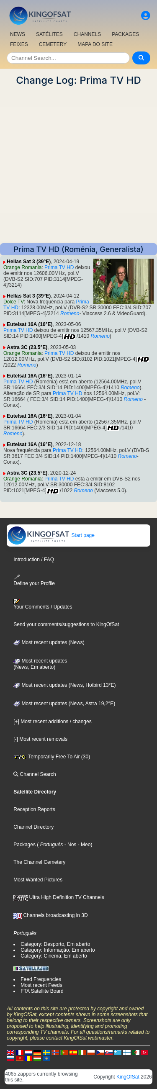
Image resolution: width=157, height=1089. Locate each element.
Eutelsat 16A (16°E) (29, 324)
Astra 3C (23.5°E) (27, 347)
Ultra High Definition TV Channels (58, 897)
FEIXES (19, 44)
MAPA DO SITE (95, 44)
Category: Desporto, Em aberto (55, 944)
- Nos (69, 845)
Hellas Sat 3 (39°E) (29, 262)
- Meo (83, 845)
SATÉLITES (49, 34)
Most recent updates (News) (48, 642)
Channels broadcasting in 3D (50, 915)
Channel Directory (33, 827)
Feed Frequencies (41, 979)
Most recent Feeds (41, 985)
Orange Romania (22, 267)
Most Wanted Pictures (37, 880)
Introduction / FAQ (33, 559)
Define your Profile (34, 580)
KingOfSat (127, 1077)
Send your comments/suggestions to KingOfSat (66, 624)
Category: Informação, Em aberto (58, 950)
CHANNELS (87, 34)
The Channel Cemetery (39, 862)
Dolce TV (13, 302)
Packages (24, 845)
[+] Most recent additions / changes (52, 721)
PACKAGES (125, 34)
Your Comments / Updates (42, 604)
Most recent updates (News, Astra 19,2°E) (64, 703)
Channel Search (34, 774)
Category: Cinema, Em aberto (54, 956)
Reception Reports (34, 809)
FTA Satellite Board (42, 991)
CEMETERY (53, 44)
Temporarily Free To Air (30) (51, 757)
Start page (51, 535)
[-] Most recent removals (40, 739)
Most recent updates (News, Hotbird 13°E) (64, 685)
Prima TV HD (59, 267)
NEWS (17, 34)
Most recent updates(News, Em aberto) (40, 664)
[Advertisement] (78, 164)
